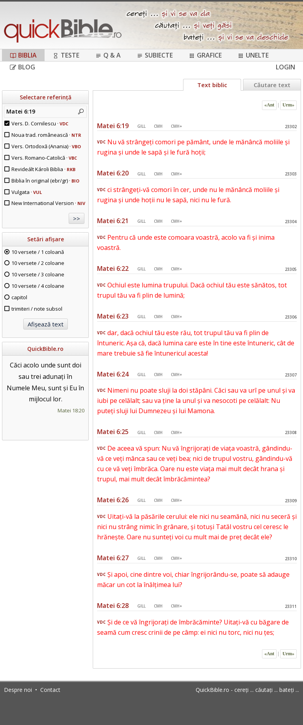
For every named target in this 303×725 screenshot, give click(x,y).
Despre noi (18, 689)
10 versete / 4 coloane (37, 285)
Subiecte (155, 55)
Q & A (108, 55)
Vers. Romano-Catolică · (44, 157)
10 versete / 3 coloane (37, 274)
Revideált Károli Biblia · (43, 169)
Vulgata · (26, 192)
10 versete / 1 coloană (37, 251)
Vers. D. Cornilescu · (39, 123)
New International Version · (48, 203)
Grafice (205, 55)
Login (285, 67)
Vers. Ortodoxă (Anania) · (46, 146)
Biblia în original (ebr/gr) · (45, 180)
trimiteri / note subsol (36, 308)
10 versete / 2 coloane (37, 263)
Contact (50, 689)
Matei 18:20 (71, 410)
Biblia (23, 55)
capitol (19, 297)
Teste (65, 55)
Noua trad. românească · (46, 134)
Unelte (253, 55)
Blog (22, 67)
